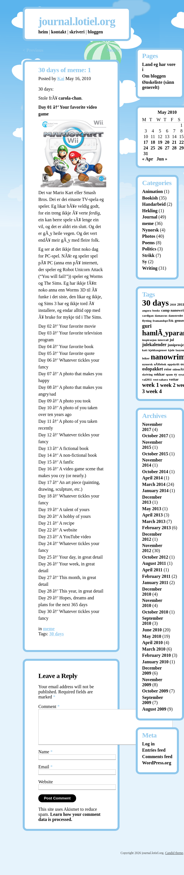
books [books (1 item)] (156, 310)
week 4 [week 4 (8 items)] (154, 391)
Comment (49, 706)
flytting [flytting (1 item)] (147, 320)
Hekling (150, 210)
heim (43, 31)
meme (49, 628)
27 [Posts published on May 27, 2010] (167, 147)
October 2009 (155, 691)
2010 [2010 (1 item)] (173, 304)
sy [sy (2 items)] (175, 374)
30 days (56, 633)
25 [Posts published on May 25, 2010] (152, 147)
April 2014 (152, 477)
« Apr (147, 158)
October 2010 (155, 612)
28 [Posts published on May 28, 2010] (174, 147)
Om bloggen (154, 76)
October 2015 (155, 453)
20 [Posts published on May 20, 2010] (167, 142)
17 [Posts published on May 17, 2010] (145, 142)
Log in (148, 743)
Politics (149, 248)
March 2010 (154, 649)
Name (45, 758)
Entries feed (154, 750)
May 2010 (151, 636)
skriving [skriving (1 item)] (147, 374)
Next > (113, 50)
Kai (60, 78)
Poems (148, 242)
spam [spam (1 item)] (169, 374)
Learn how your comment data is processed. (69, 824)
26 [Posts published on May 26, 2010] (160, 147)
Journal (149, 217)
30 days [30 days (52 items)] (155, 302)
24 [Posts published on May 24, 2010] (145, 147)
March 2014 (154, 484)
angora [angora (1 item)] (146, 310)
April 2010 (152, 642)
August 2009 (154, 709)
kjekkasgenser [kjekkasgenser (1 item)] (158, 350)
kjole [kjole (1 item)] (171, 350)
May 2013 (151, 508)
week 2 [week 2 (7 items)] (167, 385)
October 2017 (155, 435)
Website (45, 788)
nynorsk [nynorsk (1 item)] (147, 364)
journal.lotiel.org (76, 21)
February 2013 (156, 527)
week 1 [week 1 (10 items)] (150, 385)
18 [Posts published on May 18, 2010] (152, 142)
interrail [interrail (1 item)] (163, 340)
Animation (152, 191)
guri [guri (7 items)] (147, 326)
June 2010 (152, 629)
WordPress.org (156, 762)
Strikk (148, 255)
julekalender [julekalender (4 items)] (154, 344)
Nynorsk (150, 230)
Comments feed (157, 756)
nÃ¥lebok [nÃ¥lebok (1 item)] (160, 364)
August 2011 (154, 563)
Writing (150, 268)
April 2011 (152, 569)
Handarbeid (154, 204)
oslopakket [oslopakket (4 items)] (152, 368)
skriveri (77, 31)
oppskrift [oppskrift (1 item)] (173, 364)
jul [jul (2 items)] (172, 340)
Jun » (161, 158)
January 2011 (155, 582)
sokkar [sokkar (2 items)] (159, 374)
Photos (148, 236)
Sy (144, 261)
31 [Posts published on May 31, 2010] (145, 153)
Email (45, 773)
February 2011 (156, 576)
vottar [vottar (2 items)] (174, 379)
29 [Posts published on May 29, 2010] (181, 147)
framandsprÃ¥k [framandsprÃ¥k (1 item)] (163, 320)
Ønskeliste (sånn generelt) (158, 85)
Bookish (150, 198)
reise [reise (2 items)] (168, 369)
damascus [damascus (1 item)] (161, 315)
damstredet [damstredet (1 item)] (175, 315)
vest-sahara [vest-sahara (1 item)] (160, 379)
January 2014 (155, 490)
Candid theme (174, 859)
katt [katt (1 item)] (144, 350)
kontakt (58, 31)
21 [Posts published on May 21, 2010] (174, 142)
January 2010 (155, 661)
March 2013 (154, 521)
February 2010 (156, 655)
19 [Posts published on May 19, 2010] (160, 142)
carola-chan (69, 98)
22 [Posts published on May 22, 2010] (181, 142)
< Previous (33, 50)
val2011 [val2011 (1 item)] (147, 379)
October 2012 (155, 557)
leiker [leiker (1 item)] (146, 358)
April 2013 (152, 514)
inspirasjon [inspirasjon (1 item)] (149, 340)
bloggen (95, 31)
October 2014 (155, 471)
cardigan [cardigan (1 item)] (148, 315)
